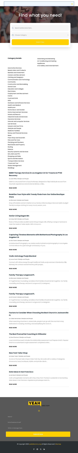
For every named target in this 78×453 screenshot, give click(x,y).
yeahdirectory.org (35, 444)
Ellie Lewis (13, 200)
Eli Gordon (14, 297)
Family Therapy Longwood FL (22, 275)
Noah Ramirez (15, 337)
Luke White (14, 179)
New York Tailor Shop (18, 353)
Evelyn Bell (14, 219)
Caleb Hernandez (16, 318)
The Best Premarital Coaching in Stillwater (27, 334)
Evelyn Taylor (14, 356)
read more (13, 188)
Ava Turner (14, 240)
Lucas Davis (14, 259)
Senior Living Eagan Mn (19, 216)
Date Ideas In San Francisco (21, 372)
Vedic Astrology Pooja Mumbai (22, 256)
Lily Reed (13, 375)
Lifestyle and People (23, 179)
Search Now (40, 42)
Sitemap (58, 444)
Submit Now (38, 434)
